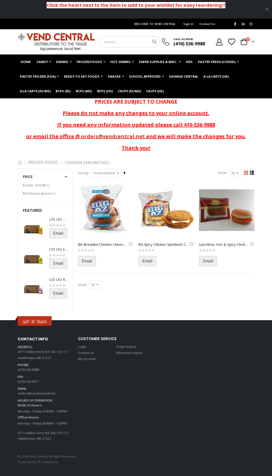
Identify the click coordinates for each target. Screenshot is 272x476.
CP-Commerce (47, 462)
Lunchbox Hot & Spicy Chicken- (224, 244)
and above (39, 193)
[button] (130, 244)
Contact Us (207, 24)
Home (19, 163)
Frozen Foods (43, 163)
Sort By (83, 173)
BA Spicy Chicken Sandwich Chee (164, 244)
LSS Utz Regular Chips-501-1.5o (58, 279)
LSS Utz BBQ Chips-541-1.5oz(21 (58, 219)
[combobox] (129, 42)
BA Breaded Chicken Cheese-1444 (103, 244)
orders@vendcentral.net (113, 136)
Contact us (86, 352)
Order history (126, 346)
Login (82, 346)
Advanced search (129, 352)
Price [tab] (45, 176)
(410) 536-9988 (189, 44)
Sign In (188, 24)
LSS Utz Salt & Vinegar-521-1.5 (58, 249)
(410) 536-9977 (28, 381)
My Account (86, 358)
